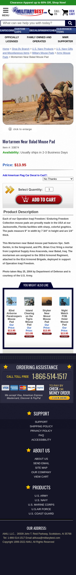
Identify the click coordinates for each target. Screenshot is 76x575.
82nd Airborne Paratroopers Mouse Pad (14, 309)
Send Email (41, 463)
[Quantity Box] (49, 189)
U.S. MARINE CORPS (41, 504)
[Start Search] (70, 23)
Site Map (41, 467)
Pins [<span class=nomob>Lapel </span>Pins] (42, 30)
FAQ (41, 435)
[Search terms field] (33, 23)
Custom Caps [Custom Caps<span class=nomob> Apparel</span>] (19, 30)
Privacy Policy (41, 430)
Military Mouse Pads (43, 53)
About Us (41, 458)
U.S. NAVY (41, 500)
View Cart (41, 476)
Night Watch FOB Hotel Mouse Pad (64, 311)
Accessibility (41, 439)
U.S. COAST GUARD (41, 513)
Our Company (41, 472)
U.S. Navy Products (43, 48)
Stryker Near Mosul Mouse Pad (47, 309)
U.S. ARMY (41, 495)
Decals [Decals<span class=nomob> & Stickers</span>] (34, 30)
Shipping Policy (41, 426)
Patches (51, 30)
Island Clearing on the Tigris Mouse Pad (29, 311)
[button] (5, 12)
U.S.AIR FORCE (41, 509)
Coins (10, 30)
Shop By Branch (21, 48)
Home (6, 48)
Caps (3, 30)
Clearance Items (64, 30)
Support (41, 421)
